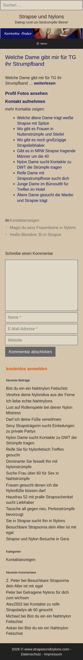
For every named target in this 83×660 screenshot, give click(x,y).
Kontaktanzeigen (24, 220)
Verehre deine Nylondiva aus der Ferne (40, 395)
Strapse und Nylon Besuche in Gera (37, 539)
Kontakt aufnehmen (25, 101)
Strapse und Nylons (41, 16)
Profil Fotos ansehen (26, 93)
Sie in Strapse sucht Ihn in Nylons (35, 521)
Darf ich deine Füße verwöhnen (33, 419)
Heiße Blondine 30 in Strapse (35, 234)
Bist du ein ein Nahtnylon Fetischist (37, 388)
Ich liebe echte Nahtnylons (29, 401)
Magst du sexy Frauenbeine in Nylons (43, 227)
